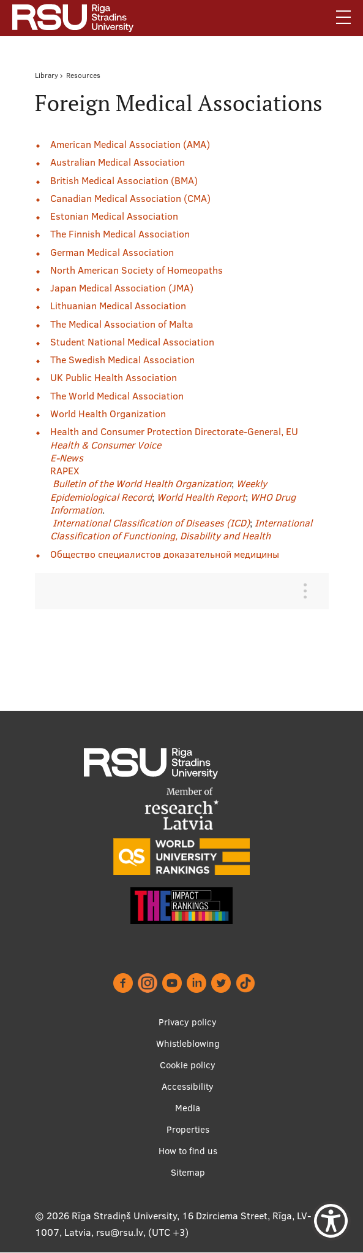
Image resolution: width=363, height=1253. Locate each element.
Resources (83, 75)
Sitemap (188, 1172)
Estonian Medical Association (114, 216)
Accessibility (188, 1086)
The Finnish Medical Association (120, 234)
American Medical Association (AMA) (130, 144)
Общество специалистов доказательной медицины (164, 554)
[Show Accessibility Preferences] (331, 1221)
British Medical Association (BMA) (124, 180)
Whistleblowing (188, 1043)
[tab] (173, 591)
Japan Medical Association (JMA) (121, 288)
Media (187, 1107)
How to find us (188, 1150)
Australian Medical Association (117, 162)
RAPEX (64, 470)
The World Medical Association (117, 396)
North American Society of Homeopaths (136, 270)
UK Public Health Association (113, 377)
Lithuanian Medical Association (118, 305)
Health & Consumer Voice (105, 445)
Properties (188, 1129)
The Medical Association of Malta (121, 324)
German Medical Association (112, 252)
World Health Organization (108, 413)
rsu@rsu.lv (119, 1232)
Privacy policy (188, 1022)
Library (46, 75)
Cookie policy (187, 1064)
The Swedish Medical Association (122, 359)
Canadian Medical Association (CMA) (130, 198)
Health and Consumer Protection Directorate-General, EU (174, 431)
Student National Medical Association (132, 342)
